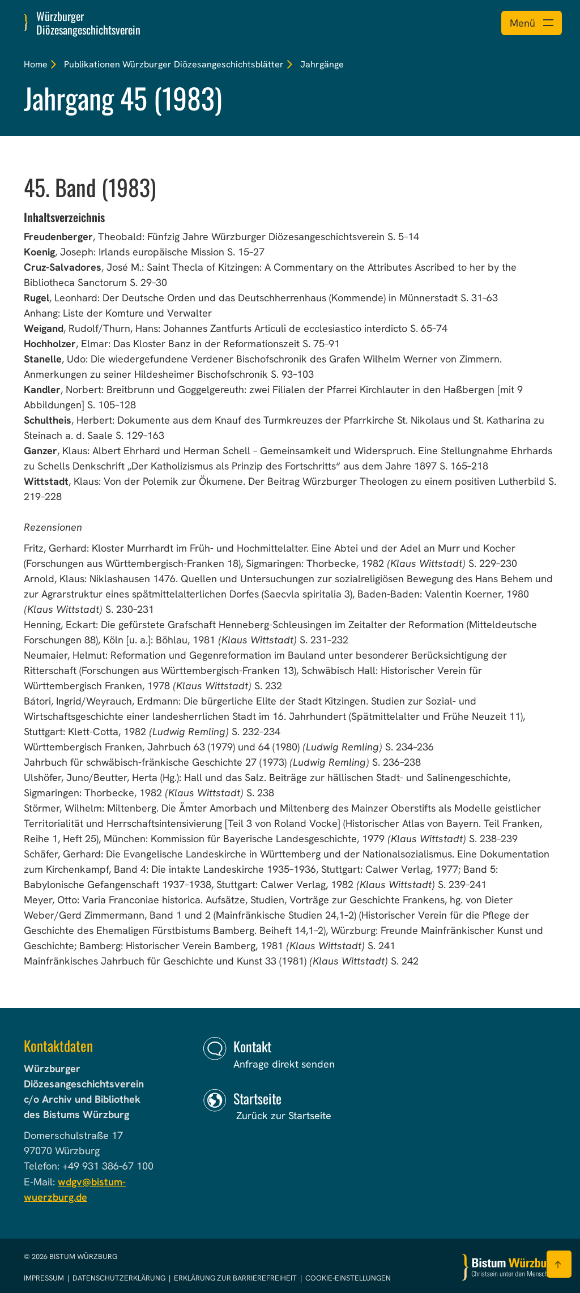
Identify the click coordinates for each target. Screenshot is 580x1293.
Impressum (45, 1278)
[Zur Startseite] (509, 1267)
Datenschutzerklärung (119, 1278)
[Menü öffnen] (531, 23)
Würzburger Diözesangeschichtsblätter (203, 64)
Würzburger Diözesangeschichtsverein (88, 22)
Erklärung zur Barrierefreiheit (235, 1278)
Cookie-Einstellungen (348, 1278)
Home (36, 64)
